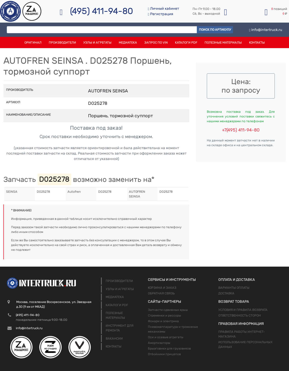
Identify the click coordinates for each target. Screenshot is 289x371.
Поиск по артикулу (215, 30)
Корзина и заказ (162, 288)
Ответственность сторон (239, 315)
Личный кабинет (163, 8)
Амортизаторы (159, 343)
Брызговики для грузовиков (169, 348)
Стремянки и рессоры (164, 315)
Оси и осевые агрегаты (165, 337)
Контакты (257, 43)
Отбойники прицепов (164, 354)
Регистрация (160, 14)
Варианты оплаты (233, 288)
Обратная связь (161, 293)
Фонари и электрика (163, 321)
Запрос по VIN (156, 43)
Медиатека (128, 43)
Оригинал (33, 43)
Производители (62, 43)
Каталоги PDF (186, 43)
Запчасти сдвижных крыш (168, 310)
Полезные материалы (223, 43)
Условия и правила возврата (243, 310)
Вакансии (114, 338)
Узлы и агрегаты (97, 43)
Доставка (226, 293)
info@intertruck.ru (265, 30)
